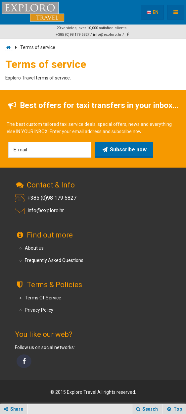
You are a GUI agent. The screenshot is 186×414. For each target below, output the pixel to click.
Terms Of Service (43, 297)
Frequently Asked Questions (54, 260)
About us (34, 248)
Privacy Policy (39, 310)
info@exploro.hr (107, 34)
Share (13, 409)
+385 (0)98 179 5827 (72, 34)
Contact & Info (45, 185)
